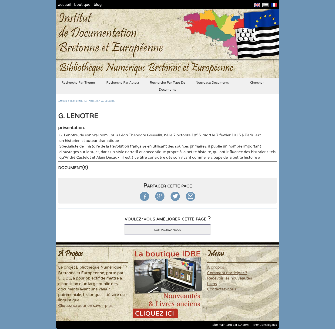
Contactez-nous (221, 289)
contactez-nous (167, 229)
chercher (257, 83)
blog (98, 4)
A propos (215, 267)
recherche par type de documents (167, 86)
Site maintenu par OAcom (230, 325)
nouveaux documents (212, 83)
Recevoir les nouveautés (229, 278)
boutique (82, 4)
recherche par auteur (122, 83)
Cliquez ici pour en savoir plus (85, 305)
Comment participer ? (227, 273)
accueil (64, 4)
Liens (212, 284)
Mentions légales (265, 325)
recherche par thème (78, 83)
